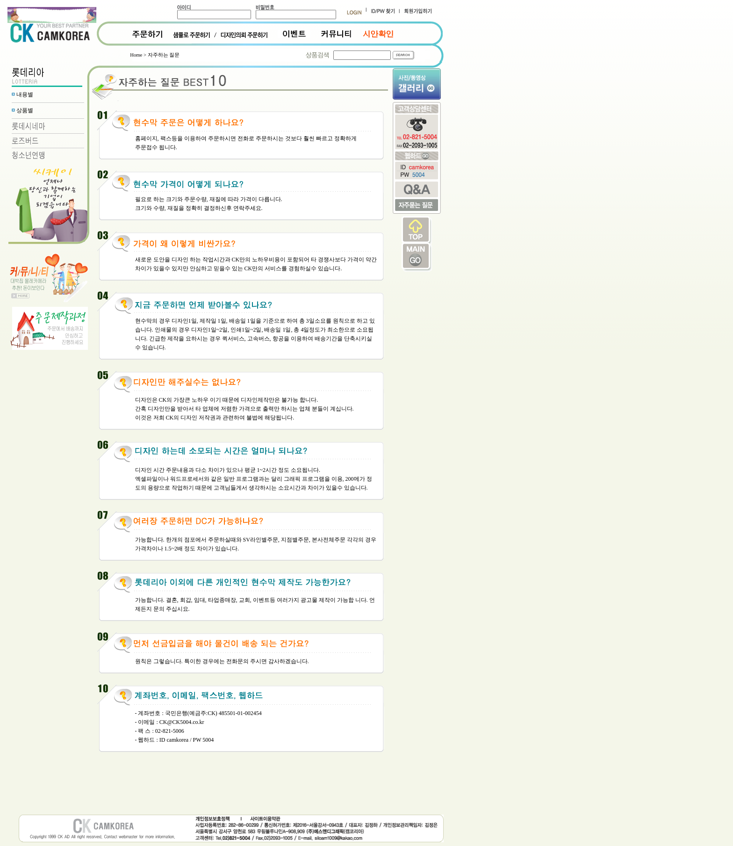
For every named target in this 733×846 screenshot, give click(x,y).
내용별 (24, 94)
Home (136, 55)
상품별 (24, 110)
